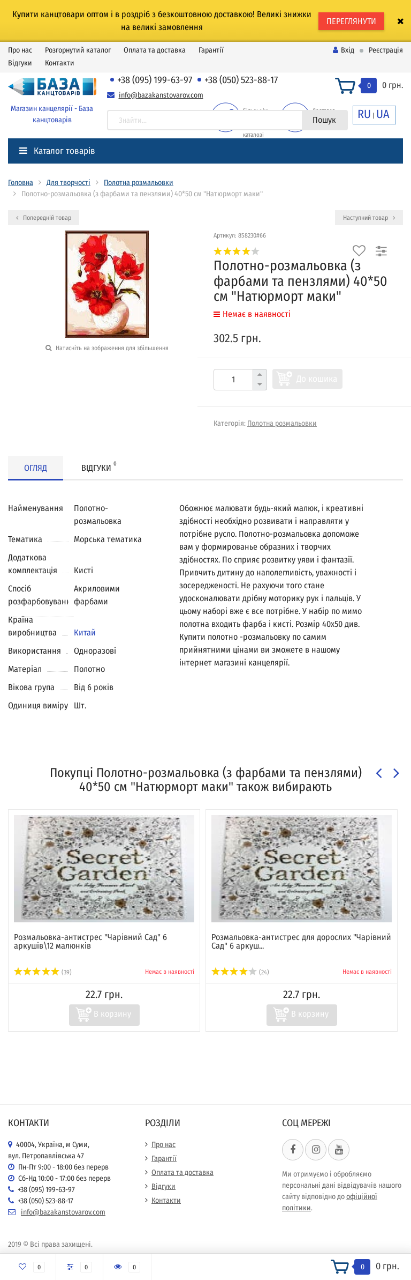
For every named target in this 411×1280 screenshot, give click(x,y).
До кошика (316, 378)
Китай (85, 632)
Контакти (59, 63)
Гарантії (211, 50)
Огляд (35, 468)
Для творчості (68, 182)
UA (383, 114)
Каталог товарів (57, 151)
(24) (240, 972)
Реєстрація (386, 50)
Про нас (20, 50)
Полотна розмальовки (138, 182)
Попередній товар (43, 217)
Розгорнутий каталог (78, 50)
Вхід (343, 50)
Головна (20, 182)
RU (364, 114)
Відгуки (20, 63)
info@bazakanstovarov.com (161, 95)
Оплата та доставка (155, 50)
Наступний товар (369, 217)
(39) (43, 972)
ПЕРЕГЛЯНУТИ (351, 21)
